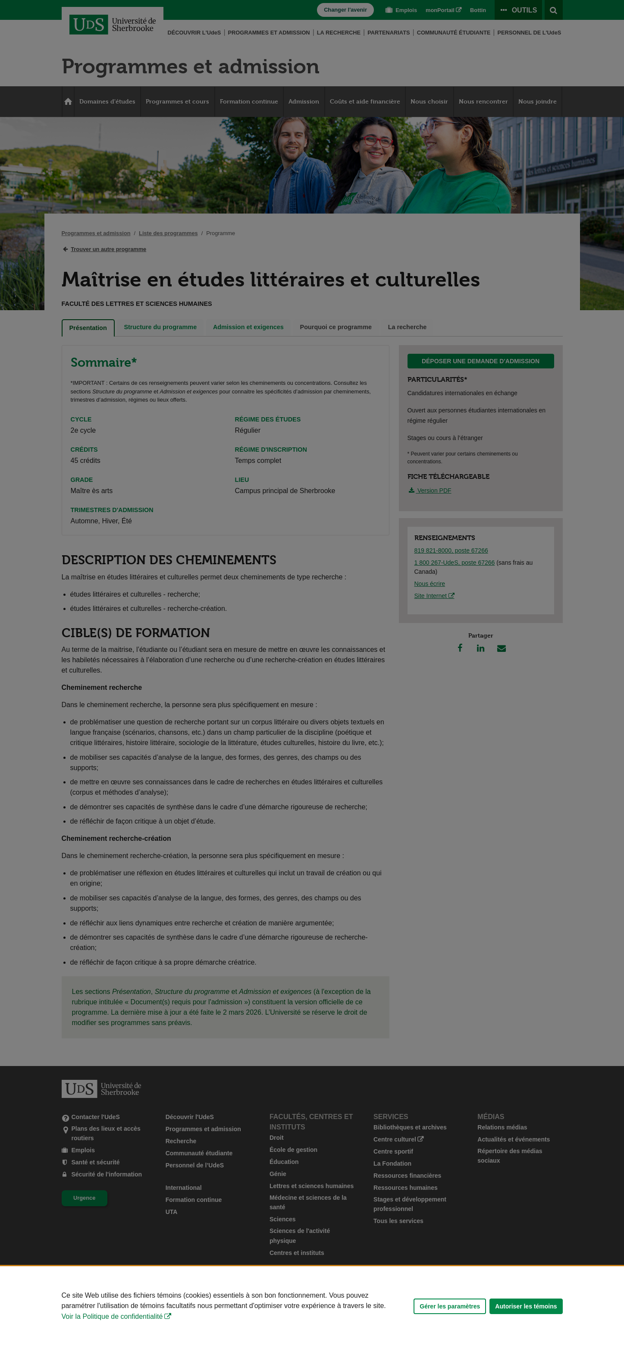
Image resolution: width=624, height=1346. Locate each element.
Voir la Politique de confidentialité (112, 1316)
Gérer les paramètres (450, 1306)
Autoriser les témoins (526, 1306)
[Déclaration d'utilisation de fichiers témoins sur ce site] (312, 1306)
